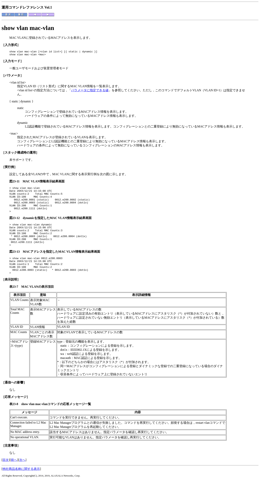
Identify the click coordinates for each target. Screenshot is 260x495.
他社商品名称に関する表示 (21, 483)
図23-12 (16, 224)
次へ (22, 474)
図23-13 (16, 262)
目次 (6, 474)
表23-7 (15, 301)
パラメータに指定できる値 (90, 91)
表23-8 (15, 418)
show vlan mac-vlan (28, 27)
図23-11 (16, 182)
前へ (14, 474)
